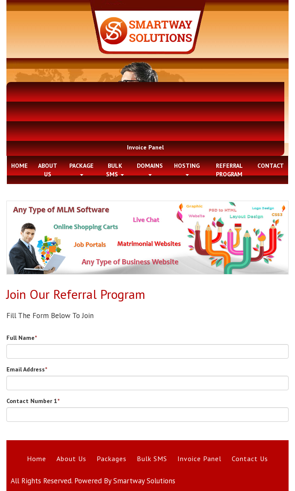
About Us (71, 458)
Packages (112, 458)
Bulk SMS (152, 458)
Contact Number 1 (32, 401)
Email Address (26, 369)
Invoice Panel (145, 147)
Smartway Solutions (144, 480)
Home (36, 458)
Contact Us (250, 458)
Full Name (21, 338)
